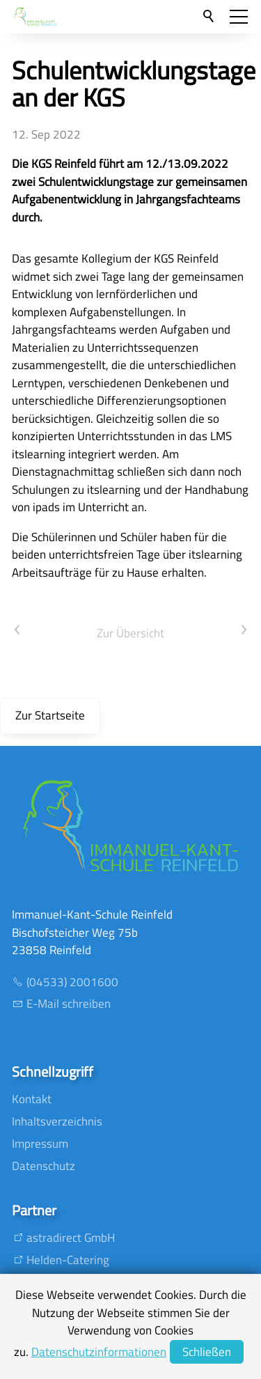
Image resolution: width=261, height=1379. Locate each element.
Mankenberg (58, 1348)
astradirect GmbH (70, 1238)
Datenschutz (43, 1166)
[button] (239, 17)
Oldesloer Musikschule (82, 1304)
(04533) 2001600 (72, 982)
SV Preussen (58, 1326)
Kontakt (32, 1099)
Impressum (40, 1144)
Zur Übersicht (130, 633)
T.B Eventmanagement (83, 1282)
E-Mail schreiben (68, 1004)
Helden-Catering (67, 1260)
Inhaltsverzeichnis (57, 1121)
